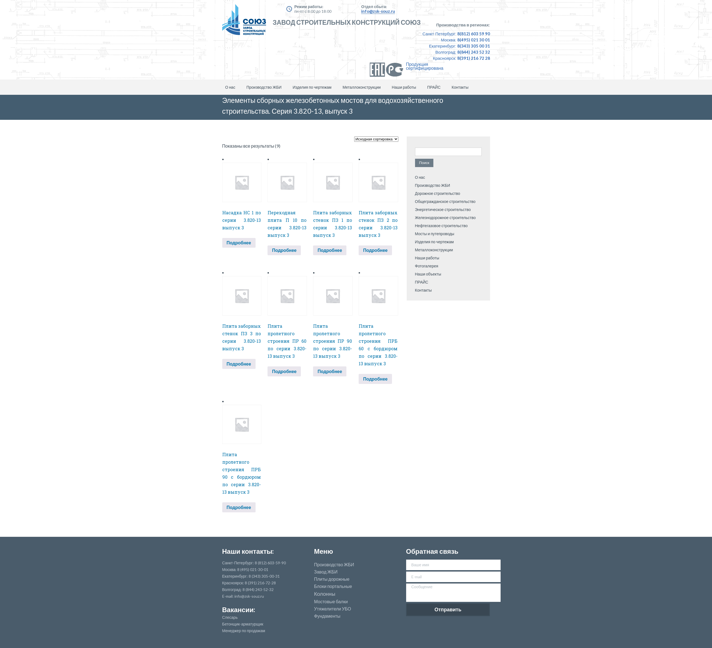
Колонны (324, 594)
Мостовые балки (331, 601)
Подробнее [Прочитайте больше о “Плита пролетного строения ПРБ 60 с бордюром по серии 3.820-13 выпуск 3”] (375, 378)
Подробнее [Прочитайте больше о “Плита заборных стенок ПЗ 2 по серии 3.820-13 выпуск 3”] (375, 250)
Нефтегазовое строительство (441, 225)
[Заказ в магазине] (376, 139)
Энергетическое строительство (443, 209)
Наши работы (404, 87)
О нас (230, 87)
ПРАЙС (434, 87)
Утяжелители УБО (332, 609)
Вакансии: (238, 609)
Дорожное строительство (437, 193)
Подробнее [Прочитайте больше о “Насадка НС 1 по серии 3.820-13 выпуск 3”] (239, 242)
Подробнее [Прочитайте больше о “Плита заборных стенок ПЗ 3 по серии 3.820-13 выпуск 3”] (239, 363)
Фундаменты (327, 616)
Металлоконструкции (362, 87)
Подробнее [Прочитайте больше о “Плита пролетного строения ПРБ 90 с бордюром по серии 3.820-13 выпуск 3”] (239, 507)
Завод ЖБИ (326, 572)
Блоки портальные (333, 586)
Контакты (460, 87)
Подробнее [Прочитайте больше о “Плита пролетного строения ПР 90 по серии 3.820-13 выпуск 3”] (330, 371)
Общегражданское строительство (445, 201)
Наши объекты (428, 274)
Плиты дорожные (331, 579)
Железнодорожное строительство (445, 217)
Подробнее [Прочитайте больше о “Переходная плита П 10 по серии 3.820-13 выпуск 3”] (284, 250)
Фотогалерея (426, 266)
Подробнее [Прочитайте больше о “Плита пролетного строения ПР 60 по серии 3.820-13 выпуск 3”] (284, 371)
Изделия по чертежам (312, 87)
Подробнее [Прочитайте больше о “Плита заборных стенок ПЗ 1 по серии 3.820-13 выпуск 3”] (330, 250)
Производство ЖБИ (263, 87)
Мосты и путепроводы (434, 233)
